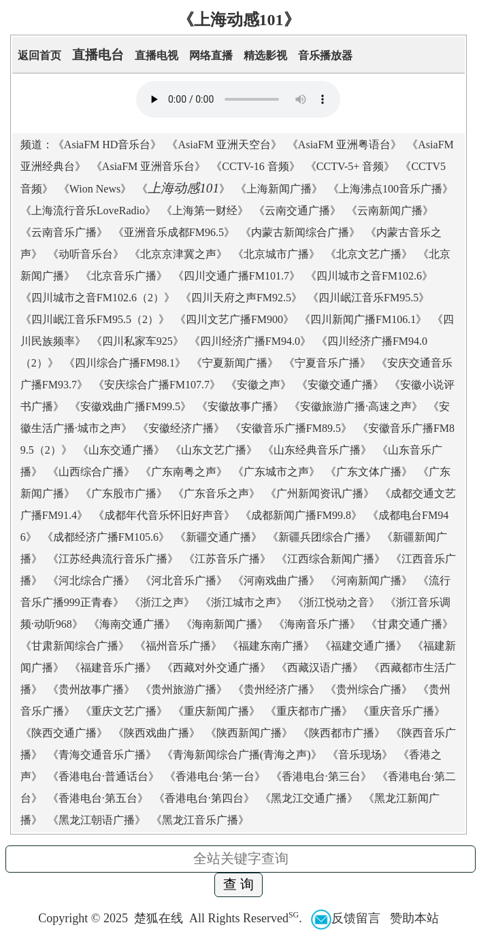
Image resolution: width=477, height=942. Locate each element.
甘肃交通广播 (409, 624)
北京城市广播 (276, 254)
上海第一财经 (204, 210)
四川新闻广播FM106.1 (363, 319)
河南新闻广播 (368, 580)
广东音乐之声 (216, 493)
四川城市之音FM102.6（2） (97, 297)
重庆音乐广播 (401, 711)
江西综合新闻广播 (330, 559)
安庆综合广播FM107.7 (157, 384)
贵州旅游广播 (183, 689)
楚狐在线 (158, 918)
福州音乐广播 (178, 646)
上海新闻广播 (279, 189)
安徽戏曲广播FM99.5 (130, 406)
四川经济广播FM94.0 (250, 341)
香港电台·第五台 (98, 798)
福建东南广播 (270, 646)
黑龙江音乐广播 (200, 820)
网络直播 (211, 55)
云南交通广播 (297, 210)
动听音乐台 (86, 254)
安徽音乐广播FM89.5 (291, 428)
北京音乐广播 (124, 276)
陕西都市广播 (341, 733)
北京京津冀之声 (178, 254)
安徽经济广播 (181, 428)
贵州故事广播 (91, 689)
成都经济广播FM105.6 (106, 537)
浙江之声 (162, 602)
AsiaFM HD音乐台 (107, 144)
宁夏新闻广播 (234, 363)
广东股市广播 (124, 493)
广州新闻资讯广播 (319, 493)
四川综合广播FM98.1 (125, 363)
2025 (115, 918)
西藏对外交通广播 (216, 667)
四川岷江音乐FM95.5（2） (95, 319)
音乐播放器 (325, 55)
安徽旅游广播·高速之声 (356, 406)
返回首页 (39, 55)
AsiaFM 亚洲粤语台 (344, 144)
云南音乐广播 (64, 232)
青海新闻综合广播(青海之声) (242, 754)
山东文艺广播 (213, 450)
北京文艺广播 (368, 254)
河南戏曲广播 (276, 580)
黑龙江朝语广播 (97, 820)
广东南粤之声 (183, 471)
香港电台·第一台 (215, 776)
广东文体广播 (368, 471)
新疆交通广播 (218, 537)
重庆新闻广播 (216, 711)
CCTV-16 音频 (255, 166)
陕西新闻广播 (249, 733)
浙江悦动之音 (336, 602)
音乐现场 (360, 754)
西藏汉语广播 (319, 667)
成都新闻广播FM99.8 (301, 515)
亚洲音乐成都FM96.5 (174, 232)
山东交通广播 (121, 450)
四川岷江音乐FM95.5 (368, 297)
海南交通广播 (132, 624)
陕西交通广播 (64, 733)
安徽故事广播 (240, 406)
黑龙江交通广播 (309, 798)
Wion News (94, 189)
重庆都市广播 (309, 711)
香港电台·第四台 (204, 798)
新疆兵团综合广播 (321, 537)
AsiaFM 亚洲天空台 (224, 144)
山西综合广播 (91, 471)
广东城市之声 (276, 471)
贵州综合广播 (368, 689)
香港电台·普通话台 (103, 776)
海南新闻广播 (224, 624)
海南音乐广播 (317, 624)
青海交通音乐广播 (102, 754)
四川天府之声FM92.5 (241, 297)
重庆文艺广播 (124, 711)
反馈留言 (345, 918)
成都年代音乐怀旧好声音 (164, 515)
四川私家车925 (137, 341)
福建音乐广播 (113, 667)
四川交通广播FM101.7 (236, 276)
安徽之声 (258, 384)
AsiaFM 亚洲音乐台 (148, 166)
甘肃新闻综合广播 (74, 646)
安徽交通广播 (340, 384)
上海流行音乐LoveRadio (88, 210)
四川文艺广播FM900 (234, 319)
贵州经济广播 (276, 689)
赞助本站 (414, 918)
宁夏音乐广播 (327, 363)
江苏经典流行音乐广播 (113, 559)
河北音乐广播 (183, 580)
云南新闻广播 (390, 210)
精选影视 (265, 55)
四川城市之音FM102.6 (369, 276)
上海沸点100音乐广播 (390, 189)
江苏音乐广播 (227, 559)
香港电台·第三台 (321, 776)
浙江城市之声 (243, 602)
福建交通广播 (363, 646)
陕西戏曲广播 (156, 733)
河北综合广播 (91, 580)
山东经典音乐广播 (317, 450)
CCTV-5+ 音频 (350, 166)
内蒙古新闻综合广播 (300, 232)
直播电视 (156, 55)
